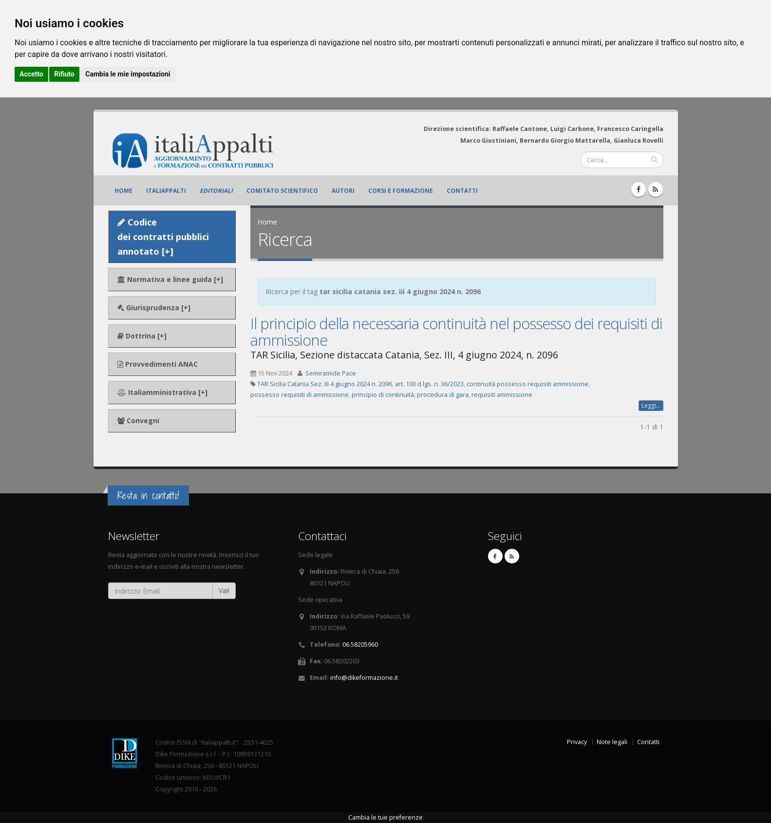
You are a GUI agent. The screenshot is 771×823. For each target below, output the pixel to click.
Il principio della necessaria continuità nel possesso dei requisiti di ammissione (456, 331)
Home (123, 191)
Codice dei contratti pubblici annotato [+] (163, 236)
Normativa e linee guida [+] (170, 279)
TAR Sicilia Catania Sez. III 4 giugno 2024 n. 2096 (324, 384)
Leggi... (650, 405)
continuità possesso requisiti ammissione (527, 384)
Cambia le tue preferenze (385, 817)
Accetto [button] (31, 74)
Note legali (612, 742)
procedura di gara (443, 395)
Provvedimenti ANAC (157, 364)
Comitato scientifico (282, 191)
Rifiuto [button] (64, 74)
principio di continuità (383, 395)
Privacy (577, 742)
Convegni (138, 420)
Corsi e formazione (400, 191)
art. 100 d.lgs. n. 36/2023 (429, 384)
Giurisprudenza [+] (153, 307)
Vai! (224, 590)
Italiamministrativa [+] (162, 392)
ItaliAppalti (166, 191)
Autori (343, 191)
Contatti (462, 191)
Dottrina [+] (142, 335)
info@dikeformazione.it (364, 677)
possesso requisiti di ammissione (299, 395)
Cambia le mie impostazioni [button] (127, 74)
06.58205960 (360, 644)
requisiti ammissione (501, 395)
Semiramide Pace (330, 373)
